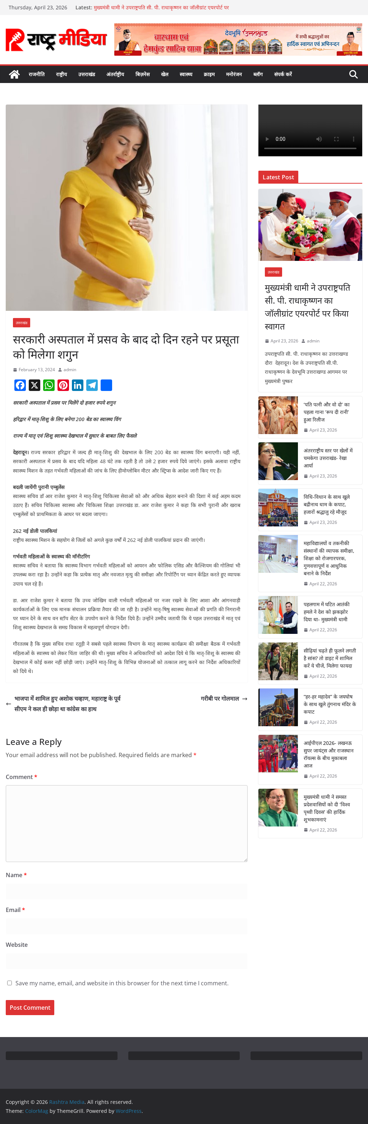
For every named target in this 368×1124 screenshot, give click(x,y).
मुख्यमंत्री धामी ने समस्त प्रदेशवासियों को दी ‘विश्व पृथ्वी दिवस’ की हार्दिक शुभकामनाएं (327, 808)
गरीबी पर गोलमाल (224, 698)
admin (70, 370)
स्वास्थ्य (186, 74)
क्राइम (209, 74)
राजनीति (37, 74)
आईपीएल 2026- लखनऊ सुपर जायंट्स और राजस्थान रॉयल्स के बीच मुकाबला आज (329, 754)
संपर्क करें (283, 74)
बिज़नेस (142, 74)
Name (16, 875)
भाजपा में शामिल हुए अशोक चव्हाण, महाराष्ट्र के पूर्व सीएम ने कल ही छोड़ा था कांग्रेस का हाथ (63, 704)
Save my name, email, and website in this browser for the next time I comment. (122, 983)
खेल (164, 74)
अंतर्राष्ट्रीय (115, 74)
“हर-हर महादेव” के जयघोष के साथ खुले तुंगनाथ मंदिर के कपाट (330, 704)
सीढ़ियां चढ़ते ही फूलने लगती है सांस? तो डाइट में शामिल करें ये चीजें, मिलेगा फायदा (330, 658)
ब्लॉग (258, 74)
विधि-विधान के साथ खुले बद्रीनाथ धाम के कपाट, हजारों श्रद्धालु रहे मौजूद (327, 504)
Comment (21, 777)
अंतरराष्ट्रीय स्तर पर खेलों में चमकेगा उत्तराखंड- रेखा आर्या (328, 458)
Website (17, 945)
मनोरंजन (234, 74)
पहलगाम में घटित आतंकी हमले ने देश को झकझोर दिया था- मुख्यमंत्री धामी (327, 612)
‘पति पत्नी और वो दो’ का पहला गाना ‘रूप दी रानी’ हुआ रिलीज (327, 412)
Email (15, 910)
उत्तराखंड (86, 74)
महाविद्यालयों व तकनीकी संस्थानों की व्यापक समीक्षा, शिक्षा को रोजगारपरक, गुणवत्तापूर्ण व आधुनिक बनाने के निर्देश (329, 558)
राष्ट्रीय (61, 74)
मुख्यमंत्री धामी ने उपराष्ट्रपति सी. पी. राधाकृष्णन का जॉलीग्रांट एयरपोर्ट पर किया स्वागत (307, 306)
